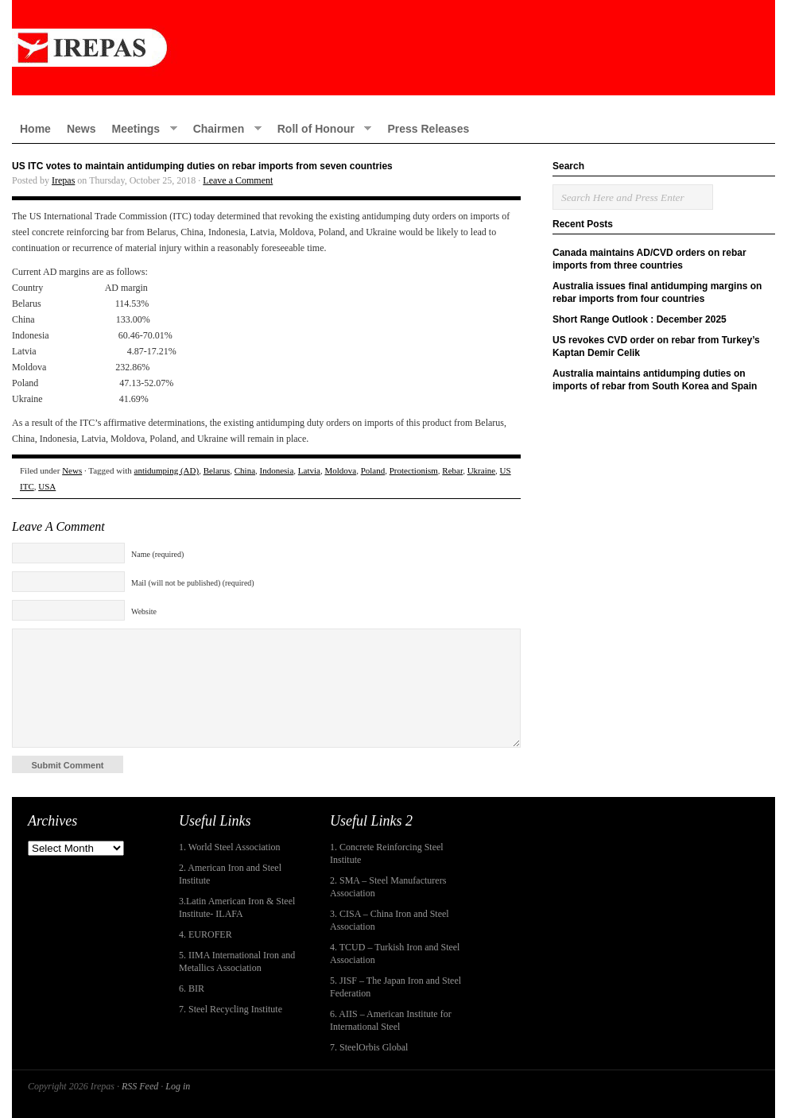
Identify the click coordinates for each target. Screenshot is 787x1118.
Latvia (309, 470)
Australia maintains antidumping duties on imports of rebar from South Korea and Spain (654, 380)
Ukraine (481, 470)
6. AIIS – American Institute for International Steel (391, 1020)
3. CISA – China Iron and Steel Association (389, 920)
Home (35, 128)
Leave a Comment (238, 180)
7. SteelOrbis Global (369, 1047)
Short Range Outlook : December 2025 (639, 319)
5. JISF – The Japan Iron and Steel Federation (395, 987)
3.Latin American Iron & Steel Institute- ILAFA (237, 907)
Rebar (452, 470)
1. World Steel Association (229, 847)
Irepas (63, 180)
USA (47, 486)
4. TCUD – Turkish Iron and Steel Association (394, 953)
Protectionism (414, 470)
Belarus (217, 470)
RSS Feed (140, 1086)
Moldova (340, 470)
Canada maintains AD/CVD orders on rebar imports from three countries (649, 259)
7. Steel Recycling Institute (230, 1009)
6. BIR (191, 988)
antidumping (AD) (167, 470)
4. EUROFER (205, 934)
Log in (177, 1086)
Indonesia (277, 470)
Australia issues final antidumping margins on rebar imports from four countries (657, 292)
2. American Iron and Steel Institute (230, 874)
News (81, 128)
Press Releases (428, 128)
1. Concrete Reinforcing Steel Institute (387, 853)
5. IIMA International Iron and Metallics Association (237, 961)
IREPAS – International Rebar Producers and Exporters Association (393, 47)
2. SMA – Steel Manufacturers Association (388, 887)
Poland (373, 470)
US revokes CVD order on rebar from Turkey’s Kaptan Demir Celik (656, 346)
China (245, 470)
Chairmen (223, 128)
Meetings (139, 128)
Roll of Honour (320, 128)
